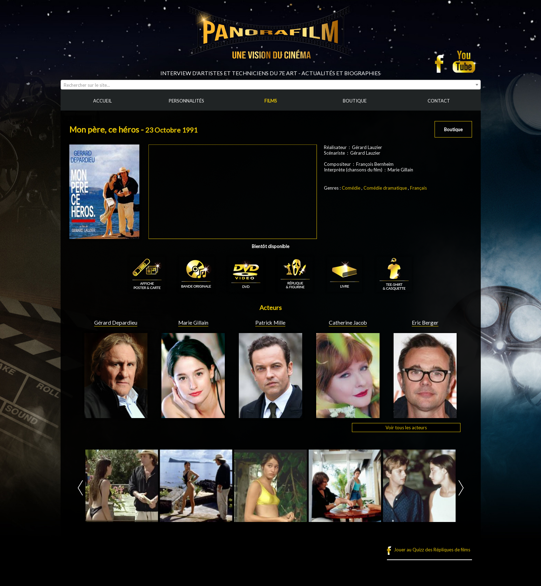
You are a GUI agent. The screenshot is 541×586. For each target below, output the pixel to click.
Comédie (351, 188)
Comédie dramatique (385, 188)
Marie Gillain (193, 322)
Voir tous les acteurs (406, 427)
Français (418, 188)
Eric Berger (425, 322)
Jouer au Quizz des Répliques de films (432, 549)
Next (461, 487)
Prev (80, 487)
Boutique (453, 129)
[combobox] (271, 85)
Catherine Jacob (348, 322)
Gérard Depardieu (115, 322)
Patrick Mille (270, 322)
